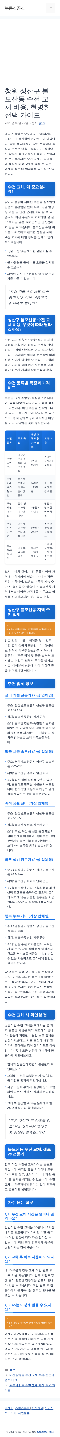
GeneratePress (45, 1431)
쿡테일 (9, 1408)
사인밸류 (24, 1413)
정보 (12, 1370)
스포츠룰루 (22, 1408)
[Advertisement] (30, 55)
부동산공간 (15, 8)
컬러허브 (37, 1408)
